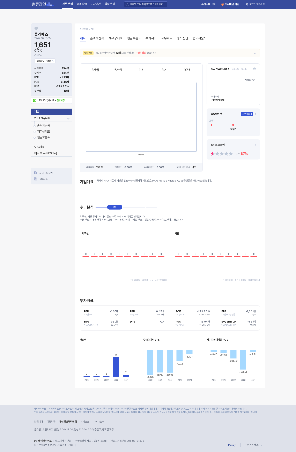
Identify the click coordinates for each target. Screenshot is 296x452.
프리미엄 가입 (231, 4)
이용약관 (51, 421)
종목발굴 (81, 4)
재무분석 (67, 4)
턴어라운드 (200, 38)
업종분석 (109, 4)
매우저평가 (247, 114)
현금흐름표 (43, 137)
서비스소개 (85, 421)
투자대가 (95, 4)
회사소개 (99, 421)
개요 (36, 112)
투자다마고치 (208, 4)
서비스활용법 (46, 173)
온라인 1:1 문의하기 (43, 429)
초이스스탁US (252, 444)
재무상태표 (43, 131)
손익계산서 (43, 126)
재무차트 (166, 38)
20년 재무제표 (42, 118)
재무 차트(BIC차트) (45, 153)
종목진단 (182, 38)
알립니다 (43, 179)
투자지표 (39, 147)
